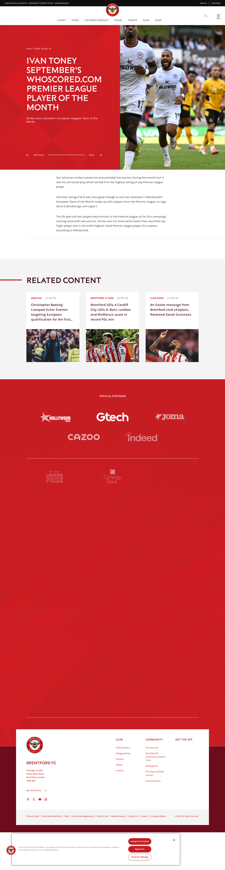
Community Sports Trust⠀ (41, 3)
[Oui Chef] (170, 657)
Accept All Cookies (139, 841)
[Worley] (112, 578)
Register (216, 3)
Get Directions (33, 828)
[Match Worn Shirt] (112, 657)
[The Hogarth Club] (54, 710)
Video (75, 20)
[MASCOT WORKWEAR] (170, 605)
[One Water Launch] (170, 631)
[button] (11, 850)
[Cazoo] (83, 449)
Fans (146, 20)
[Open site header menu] (218, 15)
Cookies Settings (140, 857)
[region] (95, 849)
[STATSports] (54, 578)
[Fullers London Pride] (54, 499)
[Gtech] (112, 417)
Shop (158, 20)
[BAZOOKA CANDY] (54, 526)
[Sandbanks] (54, 684)
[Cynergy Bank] (112, 499)
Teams (118, 20)
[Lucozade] (170, 710)
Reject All (139, 849)
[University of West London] (54, 605)
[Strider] (112, 552)
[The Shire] (112, 684)
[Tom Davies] (170, 684)
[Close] (174, 840)
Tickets (132, 20)
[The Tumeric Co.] (112, 710)
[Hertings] (170, 526)
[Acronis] (170, 578)
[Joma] (170, 417)
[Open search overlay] (206, 15)
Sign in (203, 3)
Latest (61, 20)
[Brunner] (54, 657)
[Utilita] (54, 631)
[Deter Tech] (54, 552)
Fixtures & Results (96, 20)
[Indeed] (141, 449)
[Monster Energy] (112, 526)
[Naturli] (112, 631)
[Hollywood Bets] (55, 417)
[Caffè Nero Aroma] (112, 737)
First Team (33, 48)
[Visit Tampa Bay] (112, 605)
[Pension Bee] (170, 499)
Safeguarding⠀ (62, 3)
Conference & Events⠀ (16, 3)
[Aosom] (170, 552)
